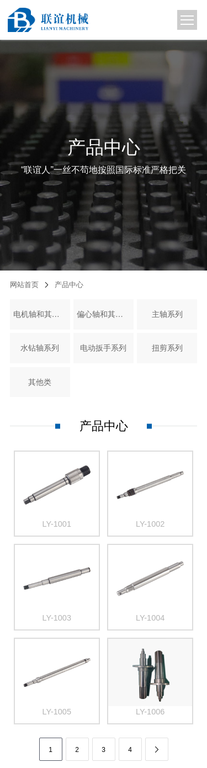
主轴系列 (167, 314)
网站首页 (24, 284)
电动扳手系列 (103, 347)
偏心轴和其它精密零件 (104, 314)
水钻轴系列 (39, 347)
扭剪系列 (167, 347)
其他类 (39, 382)
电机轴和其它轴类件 (40, 314)
